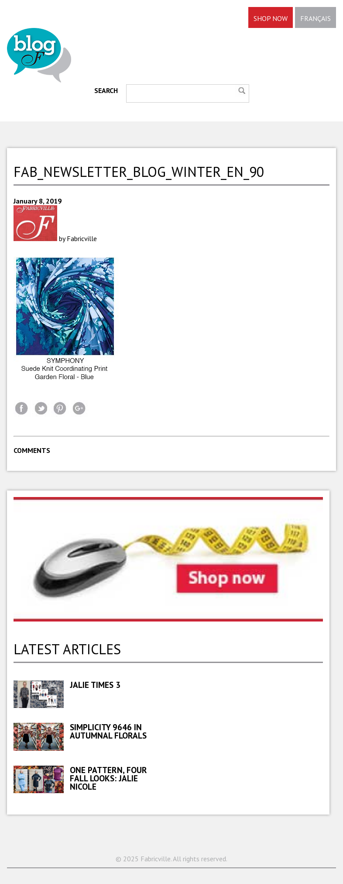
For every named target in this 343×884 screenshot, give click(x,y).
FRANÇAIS (315, 18)
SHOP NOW (271, 18)
